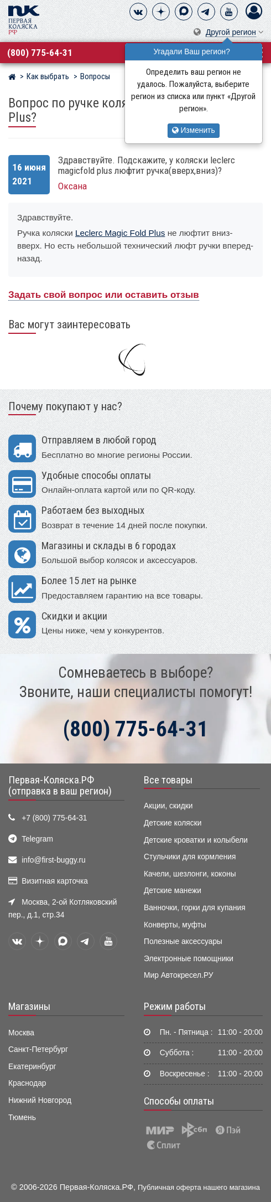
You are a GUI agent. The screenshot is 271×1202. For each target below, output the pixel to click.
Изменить (193, 130)
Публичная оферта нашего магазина (199, 1187)
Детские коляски (172, 823)
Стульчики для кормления (190, 857)
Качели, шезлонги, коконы (190, 874)
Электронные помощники (188, 959)
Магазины (29, 1006)
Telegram (37, 839)
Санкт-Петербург (38, 1049)
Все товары (168, 780)
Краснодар (27, 1083)
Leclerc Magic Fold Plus (120, 233)
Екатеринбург (32, 1066)
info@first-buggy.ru (53, 860)
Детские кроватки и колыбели (196, 840)
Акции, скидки (168, 806)
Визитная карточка (55, 881)
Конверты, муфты (175, 925)
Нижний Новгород (39, 1100)
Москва (21, 1033)
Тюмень (22, 1117)
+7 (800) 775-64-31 (54, 818)
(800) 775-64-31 (39, 53)
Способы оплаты (179, 1101)
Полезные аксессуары (183, 941)
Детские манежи (172, 890)
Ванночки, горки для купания (195, 908)
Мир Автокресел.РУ (178, 975)
